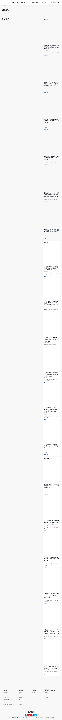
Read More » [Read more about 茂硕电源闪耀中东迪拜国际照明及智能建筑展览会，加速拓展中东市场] (46, 55)
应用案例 (28, 2)
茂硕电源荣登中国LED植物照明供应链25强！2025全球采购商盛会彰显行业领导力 (51, 83)
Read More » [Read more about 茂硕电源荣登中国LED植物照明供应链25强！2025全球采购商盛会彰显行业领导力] (46, 92)
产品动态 (46, 697)
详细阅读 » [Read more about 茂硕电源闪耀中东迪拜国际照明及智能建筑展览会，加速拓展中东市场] (46, 494)
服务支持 (23, 2)
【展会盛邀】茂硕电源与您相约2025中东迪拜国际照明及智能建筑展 (51, 157)
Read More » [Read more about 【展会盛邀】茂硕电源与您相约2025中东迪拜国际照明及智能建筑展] (46, 166)
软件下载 (20, 701)
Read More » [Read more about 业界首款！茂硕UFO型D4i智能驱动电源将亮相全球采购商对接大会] (46, 129)
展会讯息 (46, 694)
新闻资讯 (46, 692)
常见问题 (20, 692)
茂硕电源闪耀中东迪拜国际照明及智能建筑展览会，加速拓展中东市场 (51, 47)
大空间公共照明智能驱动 (7, 704)
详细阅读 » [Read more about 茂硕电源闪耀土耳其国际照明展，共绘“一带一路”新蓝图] (46, 674)
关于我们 (33, 692)
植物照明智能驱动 (6, 701)
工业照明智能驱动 (6, 694)
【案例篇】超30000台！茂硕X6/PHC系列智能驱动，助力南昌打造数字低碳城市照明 (51, 194)
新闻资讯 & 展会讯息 (36, 2)
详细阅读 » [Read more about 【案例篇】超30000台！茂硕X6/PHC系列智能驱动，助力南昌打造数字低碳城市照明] (46, 640)
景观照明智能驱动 (6, 699)
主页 (13, 2)
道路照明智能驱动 (6, 692)
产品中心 (17, 2)
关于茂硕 (44, 2)
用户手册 (20, 699)
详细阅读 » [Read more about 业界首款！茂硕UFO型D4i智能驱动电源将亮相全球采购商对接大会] (46, 567)
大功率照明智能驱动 (6, 697)
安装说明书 (21, 697)
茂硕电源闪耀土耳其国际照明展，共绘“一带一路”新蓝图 (51, 230)
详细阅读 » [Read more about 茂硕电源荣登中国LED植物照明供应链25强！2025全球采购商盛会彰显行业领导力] (46, 530)
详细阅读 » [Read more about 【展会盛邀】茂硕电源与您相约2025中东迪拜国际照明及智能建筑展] (46, 603)
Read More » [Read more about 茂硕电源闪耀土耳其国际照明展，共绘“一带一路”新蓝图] (46, 238)
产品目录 (20, 694)
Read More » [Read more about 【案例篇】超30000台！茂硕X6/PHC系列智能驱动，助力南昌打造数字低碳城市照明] (46, 203)
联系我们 (33, 694)
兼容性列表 (21, 704)
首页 (2, 5)
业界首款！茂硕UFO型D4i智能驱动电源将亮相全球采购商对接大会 (51, 120)
